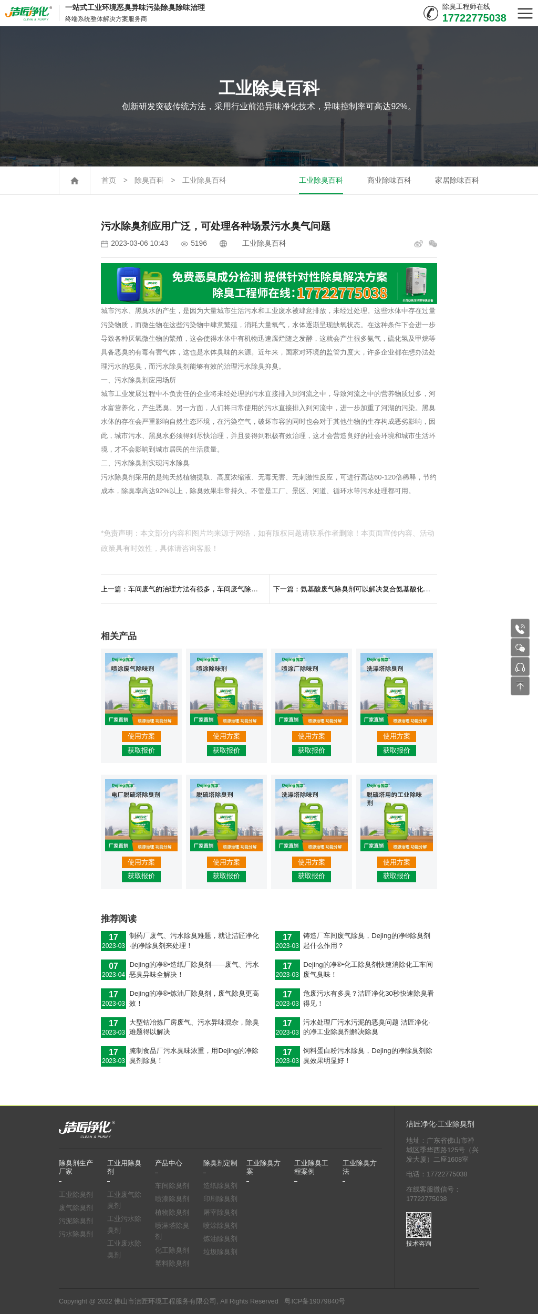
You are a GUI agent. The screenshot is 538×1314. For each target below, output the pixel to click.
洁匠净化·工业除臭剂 (440, 1124)
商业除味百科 (389, 180)
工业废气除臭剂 (124, 1200)
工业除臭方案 (263, 1167)
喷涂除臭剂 (220, 1225)
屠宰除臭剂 (220, 1212)
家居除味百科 (457, 180)
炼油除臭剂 (220, 1239)
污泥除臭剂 (76, 1221)
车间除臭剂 (172, 1186)
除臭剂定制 (220, 1163)
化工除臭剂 (172, 1250)
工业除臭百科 (204, 180)
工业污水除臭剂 (124, 1224)
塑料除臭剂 (172, 1263)
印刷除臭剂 (220, 1199)
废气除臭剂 (76, 1208)
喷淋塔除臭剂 (172, 1231)
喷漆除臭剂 (172, 1199)
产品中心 (168, 1163)
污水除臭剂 (76, 1234)
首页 (108, 180)
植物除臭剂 (172, 1212)
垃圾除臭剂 (220, 1252)
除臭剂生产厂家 (76, 1167)
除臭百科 (149, 180)
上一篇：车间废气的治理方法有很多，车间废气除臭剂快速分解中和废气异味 (185, 589)
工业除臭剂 (76, 1194)
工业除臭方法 (360, 1167)
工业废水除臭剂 (124, 1249)
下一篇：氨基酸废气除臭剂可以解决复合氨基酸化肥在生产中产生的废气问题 (355, 589)
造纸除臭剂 (220, 1186)
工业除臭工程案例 (311, 1167)
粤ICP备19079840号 (314, 1301)
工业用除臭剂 (124, 1167)
